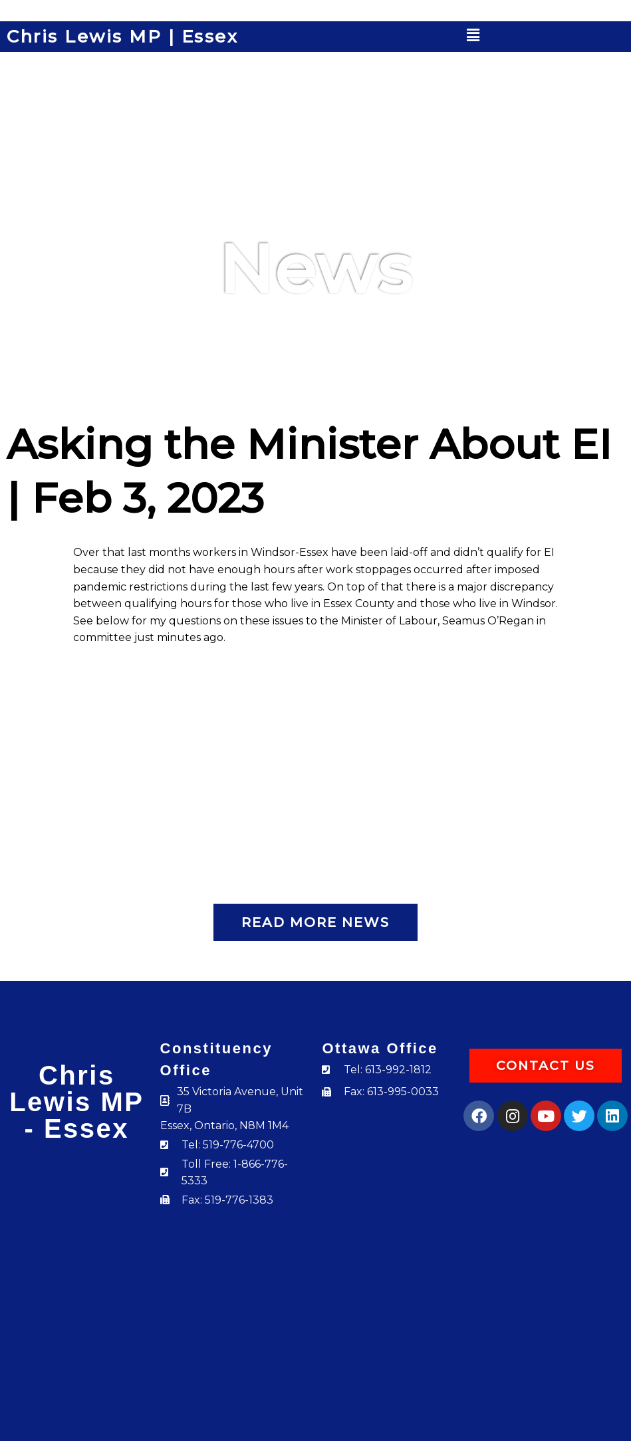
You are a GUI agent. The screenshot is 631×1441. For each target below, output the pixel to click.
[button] (473, 35)
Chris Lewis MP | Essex (122, 36)
